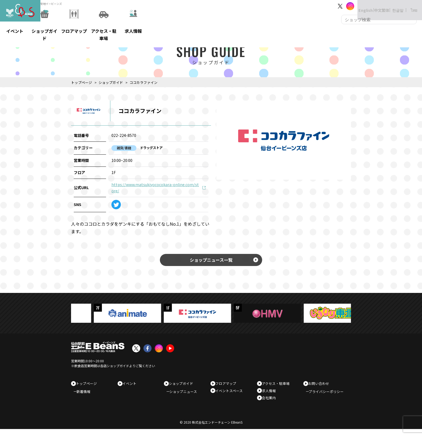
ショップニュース (186, 396)
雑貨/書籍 (124, 148)
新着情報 (86, 396)
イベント (131, 386)
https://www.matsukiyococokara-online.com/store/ (155, 188)
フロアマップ (227, 386)
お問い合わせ (320, 386)
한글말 (392, 6)
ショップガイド (111, 82)
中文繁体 (376, 6)
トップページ (81, 82)
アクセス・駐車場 (277, 386)
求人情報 (271, 394)
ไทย (409, 6)
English (360, 6)
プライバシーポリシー (328, 396)
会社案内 (271, 403)
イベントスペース (231, 394)
